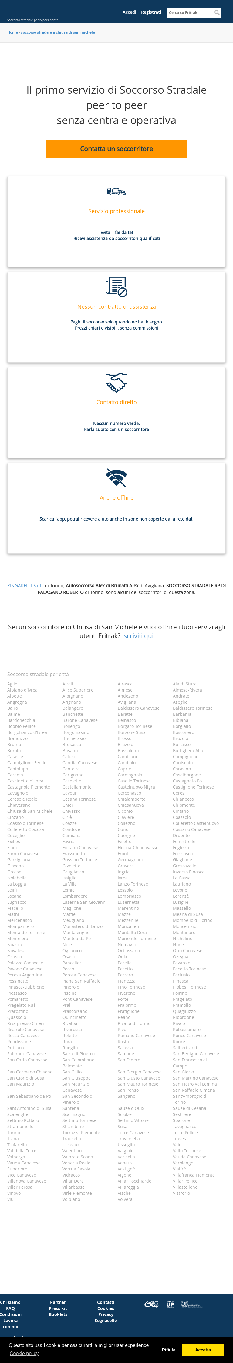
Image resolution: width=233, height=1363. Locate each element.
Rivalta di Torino (134, 1023)
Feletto (124, 841)
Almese (125, 690)
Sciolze (125, 1114)
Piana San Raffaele (81, 981)
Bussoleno (128, 750)
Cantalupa (17, 769)
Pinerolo (70, 987)
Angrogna (17, 702)
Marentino (128, 908)
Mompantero (20, 926)
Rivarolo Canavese (25, 1029)
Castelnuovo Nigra (136, 787)
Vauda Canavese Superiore (24, 1166)
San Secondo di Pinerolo (78, 1099)
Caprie (124, 769)
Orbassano (129, 950)
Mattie (69, 914)
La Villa (69, 884)
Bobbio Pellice (21, 726)
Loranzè (181, 896)
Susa (122, 1126)
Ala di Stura (185, 684)
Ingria (124, 872)
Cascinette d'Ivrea (25, 781)
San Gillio (72, 1072)
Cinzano (15, 817)
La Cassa (182, 878)
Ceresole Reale (22, 799)
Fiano (12, 847)
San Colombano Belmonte (78, 1063)
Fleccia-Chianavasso (138, 847)
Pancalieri (72, 963)
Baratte (125, 714)
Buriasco (182, 744)
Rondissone (19, 1041)
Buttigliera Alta (188, 750)
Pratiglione (129, 1011)
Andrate (181, 696)
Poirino (180, 993)
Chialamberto (131, 799)
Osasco (14, 956)
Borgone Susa (132, 732)
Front (123, 853)
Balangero (72, 708)
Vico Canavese (21, 1175)
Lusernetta (129, 902)
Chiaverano (18, 805)
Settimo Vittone (133, 1120)
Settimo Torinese (79, 1120)
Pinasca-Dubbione (25, 987)
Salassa (125, 1047)
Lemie (68, 890)
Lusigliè (180, 902)
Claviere (126, 817)
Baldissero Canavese (139, 708)
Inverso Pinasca (188, 872)
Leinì (12, 890)
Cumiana (71, 835)
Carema (15, 775)
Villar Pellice (185, 1181)
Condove (71, 829)
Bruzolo (125, 744)
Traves (179, 1138)
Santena (70, 1108)
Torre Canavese (133, 1132)
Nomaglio (127, 944)
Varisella (126, 1157)
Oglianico (72, 950)
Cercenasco (129, 793)
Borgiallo (182, 726)
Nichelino (182, 938)
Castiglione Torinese (193, 787)
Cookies (105, 1308)
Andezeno (128, 696)
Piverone (126, 993)
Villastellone (185, 1187)
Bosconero (183, 732)
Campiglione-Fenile (26, 762)
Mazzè (124, 914)
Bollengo (71, 726)
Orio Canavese (187, 950)
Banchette (72, 714)
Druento (181, 835)
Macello (15, 908)
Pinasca (180, 981)
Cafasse (15, 756)
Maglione (71, 908)
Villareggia (128, 1187)
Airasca (125, 684)
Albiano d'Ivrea (22, 690)
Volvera (125, 1199)
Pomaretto (17, 999)
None (178, 944)
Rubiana (15, 1047)
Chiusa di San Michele (29, 811)
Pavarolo (181, 963)
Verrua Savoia (76, 1169)
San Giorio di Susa (25, 1078)
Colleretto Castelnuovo (196, 823)
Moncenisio (184, 926)
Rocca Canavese (23, 1035)
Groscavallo (184, 866)
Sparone (181, 1120)
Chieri (68, 805)
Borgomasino (75, 732)
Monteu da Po (76, 938)
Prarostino (17, 1011)
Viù (10, 1199)
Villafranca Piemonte (194, 1175)
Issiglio (69, 878)
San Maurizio (20, 1084)
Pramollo (182, 1005)
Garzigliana (18, 859)
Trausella (71, 1138)
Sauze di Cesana (189, 1108)
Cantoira (71, 769)
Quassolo (16, 1017)
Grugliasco (73, 872)
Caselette (71, 781)
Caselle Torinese (134, 781)
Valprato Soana (77, 1157)
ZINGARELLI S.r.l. (24, 585)
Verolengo (183, 1163)
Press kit (58, 1308)
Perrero (125, 975)
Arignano (71, 702)
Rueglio (70, 1047)
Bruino (14, 744)
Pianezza (127, 981)
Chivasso (71, 811)
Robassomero (187, 1029)
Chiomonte (184, 805)
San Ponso (128, 1090)
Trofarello (17, 1144)
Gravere (126, 866)
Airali (67, 684)
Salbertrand (185, 1047)
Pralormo (127, 1005)
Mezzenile (128, 920)
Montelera (17, 938)
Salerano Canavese (26, 1054)
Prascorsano (74, 1011)
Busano (70, 750)
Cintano (181, 811)
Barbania (182, 714)
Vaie (177, 1144)
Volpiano (71, 1199)
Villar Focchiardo (134, 1181)
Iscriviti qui (138, 635)
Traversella (129, 1138)
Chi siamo (10, 1302)
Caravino (182, 769)
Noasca (14, 944)
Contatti (105, 1302)
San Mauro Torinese (138, 1084)
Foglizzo (181, 847)
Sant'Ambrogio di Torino (190, 1099)
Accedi (129, 12)
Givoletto (71, 866)
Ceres (178, 793)
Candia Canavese (79, 762)
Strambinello (20, 1126)
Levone (180, 890)
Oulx (122, 956)
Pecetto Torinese (189, 969)
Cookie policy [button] (24, 1353)
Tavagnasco (184, 1126)
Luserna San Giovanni (84, 902)
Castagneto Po (187, 781)
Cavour (69, 793)
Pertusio (181, 975)
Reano (124, 1017)
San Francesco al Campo (190, 1063)
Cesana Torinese (79, 799)
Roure (179, 1041)
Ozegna (180, 956)
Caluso (69, 756)
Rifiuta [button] (169, 1350)
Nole (67, 944)
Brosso (124, 738)
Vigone (124, 1175)
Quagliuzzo (184, 1011)
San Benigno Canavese (196, 1054)
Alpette (14, 696)
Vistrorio (181, 1193)
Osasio (69, 956)
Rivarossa (72, 1029)
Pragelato (182, 999)
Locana (14, 896)
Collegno (126, 823)
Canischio (183, 762)
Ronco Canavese (189, 1035)
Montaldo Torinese (26, 932)
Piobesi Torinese (189, 987)
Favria (68, 841)
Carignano (72, 775)
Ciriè (67, 817)
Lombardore (74, 896)
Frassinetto (73, 853)
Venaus (125, 1163)
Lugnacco (16, 902)
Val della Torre (21, 1151)
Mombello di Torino (192, 920)
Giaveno (15, 866)
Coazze (69, 823)
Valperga (16, 1157)
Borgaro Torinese (135, 726)
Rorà (67, 1041)
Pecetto (125, 969)
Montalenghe (75, 932)
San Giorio (183, 1072)
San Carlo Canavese (27, 1060)
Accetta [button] (203, 1350)
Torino (13, 1132)
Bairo (12, 708)
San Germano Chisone (29, 1072)
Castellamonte (77, 787)
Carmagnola (130, 775)
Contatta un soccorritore (116, 149)
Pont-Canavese (77, 999)
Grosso (14, 872)
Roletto (69, 1035)
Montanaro (184, 932)
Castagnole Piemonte (28, 787)
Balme (13, 714)
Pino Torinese (131, 987)
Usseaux (70, 1144)
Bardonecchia (21, 720)
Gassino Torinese (79, 859)
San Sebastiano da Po (29, 1096)
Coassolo (182, 817)
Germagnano (131, 859)
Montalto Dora (132, 932)
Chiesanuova (131, 805)
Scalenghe (17, 1114)
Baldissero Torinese (193, 708)
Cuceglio (16, 835)
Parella (125, 963)
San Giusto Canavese (139, 1078)
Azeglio (180, 702)
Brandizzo (17, 738)
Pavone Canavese (24, 969)
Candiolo (127, 762)
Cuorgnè (126, 835)
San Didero (129, 1060)
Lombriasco (129, 896)
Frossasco (183, 853)
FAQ (10, 1308)
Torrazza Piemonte (81, 1132)
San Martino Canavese (195, 1078)
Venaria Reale (76, 1163)
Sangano (126, 1096)
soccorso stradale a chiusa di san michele (58, 32)
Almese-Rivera (187, 690)
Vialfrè (179, 1169)
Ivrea (123, 878)
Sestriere (182, 1114)
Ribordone (183, 1017)
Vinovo (14, 1193)
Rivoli (123, 1029)
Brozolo (180, 738)
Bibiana (180, 720)
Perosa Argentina (24, 975)
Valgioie (125, 1151)
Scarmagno (73, 1114)
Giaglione (182, 859)
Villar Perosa (19, 1187)
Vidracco (71, 1175)
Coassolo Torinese (25, 823)
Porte (123, 999)
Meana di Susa (188, 914)
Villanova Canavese (26, 1181)
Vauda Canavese (189, 1157)
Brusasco (71, 744)
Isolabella (17, 878)
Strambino (73, 1126)
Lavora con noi (10, 1323)
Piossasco (17, 993)
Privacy (105, 1314)
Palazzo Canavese (25, 963)
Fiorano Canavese (80, 847)
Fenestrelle (184, 841)
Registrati (151, 12)
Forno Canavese (23, 853)
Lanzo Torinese (133, 884)
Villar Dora (73, 1181)
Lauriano (182, 884)
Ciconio (125, 811)
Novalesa (16, 950)
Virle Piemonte (77, 1193)
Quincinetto (74, 1017)
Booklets (58, 1314)
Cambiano (128, 756)
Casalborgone (187, 775)
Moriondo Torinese (137, 938)
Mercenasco (19, 920)
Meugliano (73, 920)
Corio (123, 829)
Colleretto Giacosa (25, 829)
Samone (126, 1054)
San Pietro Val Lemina (195, 1084)
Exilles (13, 841)
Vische (124, 1193)
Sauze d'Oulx (131, 1108)
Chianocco (183, 799)
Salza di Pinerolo (79, 1054)
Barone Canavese (80, 720)
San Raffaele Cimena (194, 1090)
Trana (13, 1138)
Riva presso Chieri (25, 1023)
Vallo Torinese (187, 1151)
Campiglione (185, 756)
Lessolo (125, 890)
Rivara (179, 1023)
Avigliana (127, 702)
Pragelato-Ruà (21, 1005)
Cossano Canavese (192, 829)
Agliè (12, 684)
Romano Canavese (136, 1035)
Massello (182, 908)
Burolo (14, 750)
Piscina (69, 993)
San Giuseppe (76, 1078)
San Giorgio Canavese (140, 1072)
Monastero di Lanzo (82, 926)
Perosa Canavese (79, 975)
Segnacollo (106, 1320)
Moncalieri (128, 926)
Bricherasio (74, 738)
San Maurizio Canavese (75, 1087)
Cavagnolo (17, 793)
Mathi (13, 914)
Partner (58, 1302)
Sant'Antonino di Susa (29, 1108)
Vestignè (126, 1169)
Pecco (68, 969)
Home (12, 32)
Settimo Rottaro (23, 1120)
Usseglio (126, 1144)
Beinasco (127, 720)
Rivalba (69, 1023)
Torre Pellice (185, 1132)
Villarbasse (73, 1187)
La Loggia (16, 884)
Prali (67, 1005)
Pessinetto (17, 981)
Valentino (72, 1151)
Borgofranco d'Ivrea (27, 732)
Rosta (123, 1041)
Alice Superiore (77, 690)
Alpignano (72, 696)
